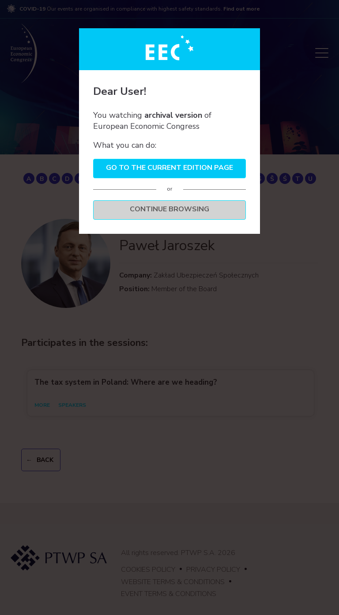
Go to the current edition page (169, 167)
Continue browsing (169, 209)
